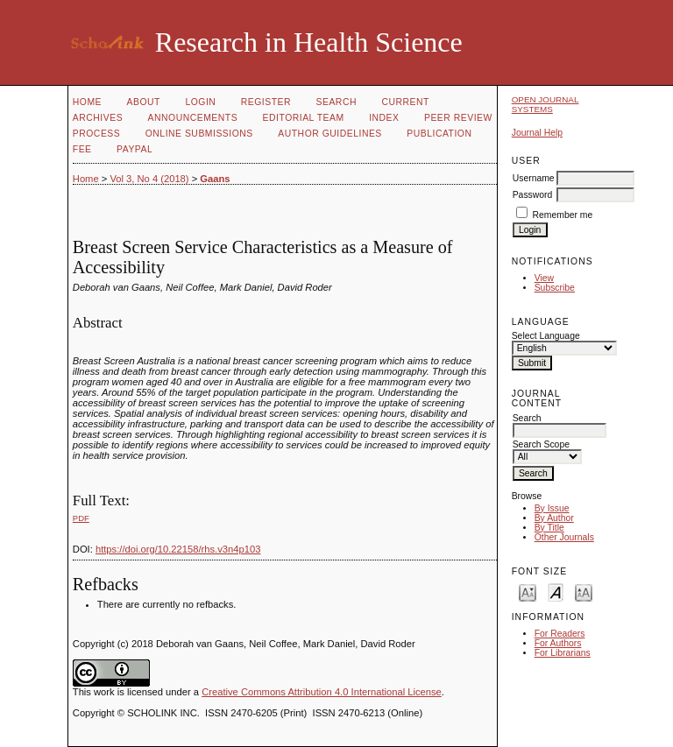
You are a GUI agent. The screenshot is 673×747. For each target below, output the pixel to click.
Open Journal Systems (545, 104)
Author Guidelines (330, 133)
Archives (98, 118)
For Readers (560, 633)
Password (533, 195)
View (544, 278)
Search (336, 102)
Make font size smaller (527, 591)
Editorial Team (303, 118)
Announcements (193, 118)
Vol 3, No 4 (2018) (149, 178)
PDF (81, 518)
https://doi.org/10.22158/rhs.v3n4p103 (178, 549)
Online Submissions (199, 133)
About (143, 102)
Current (405, 102)
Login (200, 102)
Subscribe (555, 287)
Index (384, 118)
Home (87, 102)
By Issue (552, 508)
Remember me (563, 215)
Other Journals (564, 537)
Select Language (546, 336)
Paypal (134, 149)
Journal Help (537, 132)
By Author (554, 518)
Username (534, 178)
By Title (549, 527)
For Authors (558, 643)
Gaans (215, 178)
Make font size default (555, 591)
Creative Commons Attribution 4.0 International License (322, 692)
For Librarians (563, 653)
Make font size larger (583, 591)
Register (266, 102)
